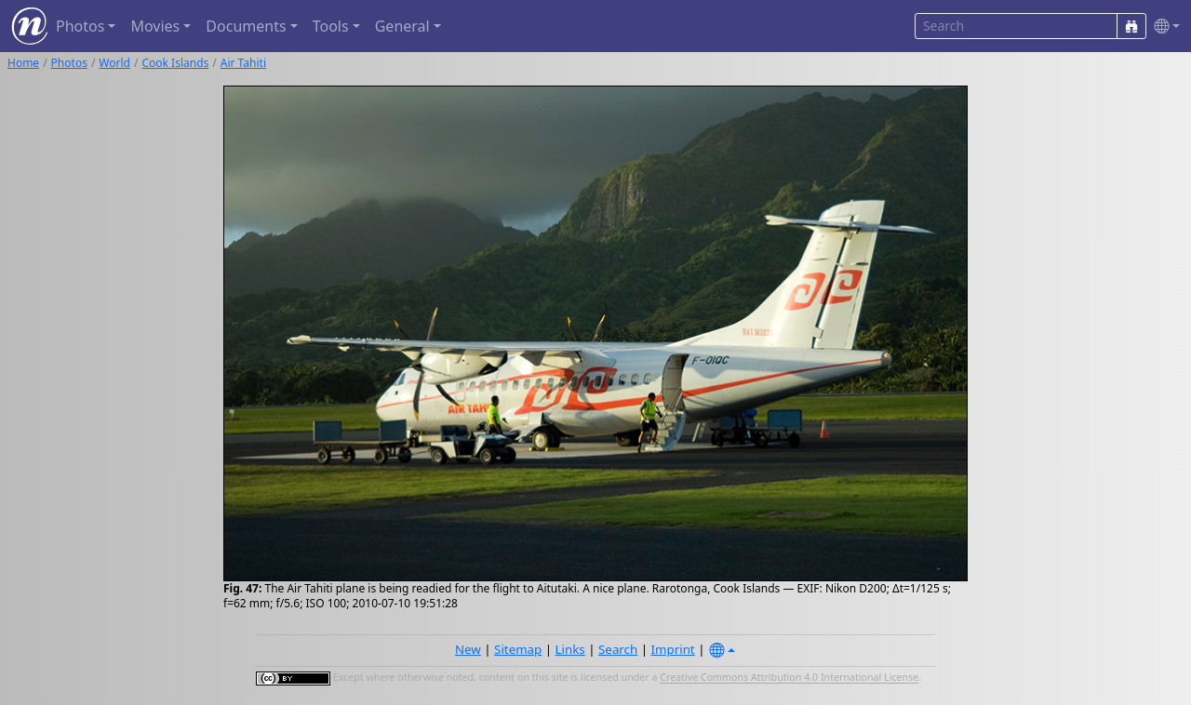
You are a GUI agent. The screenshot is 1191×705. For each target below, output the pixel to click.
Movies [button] (155, 26)
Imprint (673, 649)
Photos (69, 63)
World (114, 63)
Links (570, 649)
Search (617, 649)
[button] (1163, 26)
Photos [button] (80, 26)
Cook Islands (174, 63)
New (468, 649)
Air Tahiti (243, 63)
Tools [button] (331, 26)
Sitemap (518, 649)
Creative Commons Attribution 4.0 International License (789, 678)
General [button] (402, 26)
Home (23, 63)
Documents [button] (246, 26)
